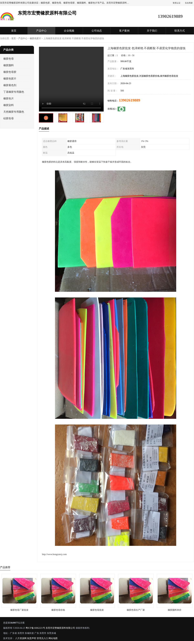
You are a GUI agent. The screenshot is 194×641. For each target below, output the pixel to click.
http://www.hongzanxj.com (54, 554)
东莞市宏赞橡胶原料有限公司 (60, 628)
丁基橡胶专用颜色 (13, 91)
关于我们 (152, 30)
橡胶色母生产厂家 (136, 610)
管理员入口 (42, 638)
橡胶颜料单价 (174, 610)
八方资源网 (21, 638)
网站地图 (53, 638)
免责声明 (31, 638)
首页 (13, 30)
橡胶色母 (8, 58)
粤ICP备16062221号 (35, 628)
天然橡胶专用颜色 (13, 111)
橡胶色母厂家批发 (19, 610)
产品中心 (41, 30)
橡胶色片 (8, 98)
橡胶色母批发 (97, 610)
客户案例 (124, 30)
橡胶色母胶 (9, 72)
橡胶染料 (8, 105)
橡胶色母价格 (58, 610)
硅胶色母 (8, 118)
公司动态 (97, 30)
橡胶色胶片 (35, 38)
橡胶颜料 (8, 65)
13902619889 (129, 100)
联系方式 (179, 30)
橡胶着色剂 (9, 85)
